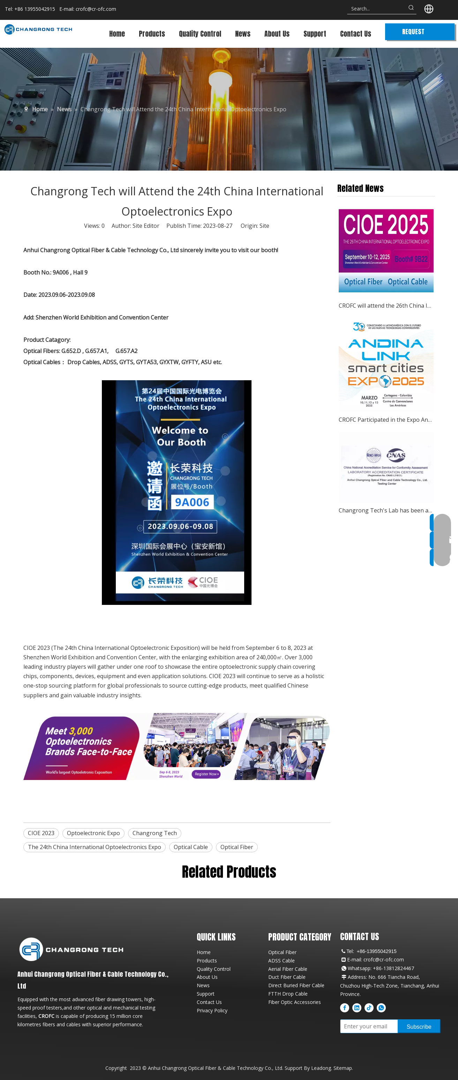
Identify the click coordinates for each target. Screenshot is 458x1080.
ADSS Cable (281, 960)
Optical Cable (191, 847)
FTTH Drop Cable (288, 993)
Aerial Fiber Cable (287, 969)
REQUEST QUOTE (413, 33)
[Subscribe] (419, 1026)
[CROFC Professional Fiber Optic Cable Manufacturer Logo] (71, 949)
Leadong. (321, 1068)
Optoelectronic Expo (93, 833)
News (203, 985)
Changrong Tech (155, 833)
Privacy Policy (212, 1010)
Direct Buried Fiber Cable (296, 985)
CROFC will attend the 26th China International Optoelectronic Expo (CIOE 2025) (386, 305)
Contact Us (209, 1002)
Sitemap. (343, 1068)
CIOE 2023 (41, 833)
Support (206, 993)
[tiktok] (369, 1007)
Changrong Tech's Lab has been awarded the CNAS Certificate (386, 510)
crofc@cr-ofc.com (96, 9)
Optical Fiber (236, 847)
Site (264, 226)
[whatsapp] (381, 1007)
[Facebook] (344, 1007)
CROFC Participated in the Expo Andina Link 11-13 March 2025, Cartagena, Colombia (386, 419)
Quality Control (214, 969)
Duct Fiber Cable (287, 977)
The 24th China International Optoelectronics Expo (94, 847)
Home (204, 952)
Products (207, 960)
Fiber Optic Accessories (294, 1002)
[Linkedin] (356, 1007)
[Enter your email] (367, 1026)
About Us (207, 977)
